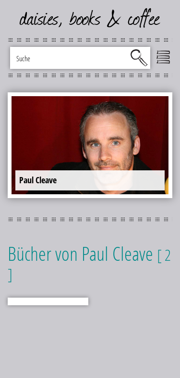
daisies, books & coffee (90, 19)
